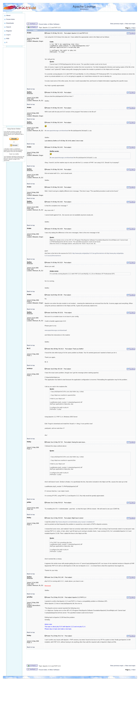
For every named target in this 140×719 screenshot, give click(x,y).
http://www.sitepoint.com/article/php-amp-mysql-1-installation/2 (74, 522)
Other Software (54, 24)
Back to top (31, 89)
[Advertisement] (14, 86)
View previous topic (116, 23)
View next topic (130, 23)
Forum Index (43, 24)
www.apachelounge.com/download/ (56, 330)
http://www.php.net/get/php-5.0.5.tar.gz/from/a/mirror (88, 253)
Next (133, 28)
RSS (7, 38)
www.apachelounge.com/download (57, 130)
